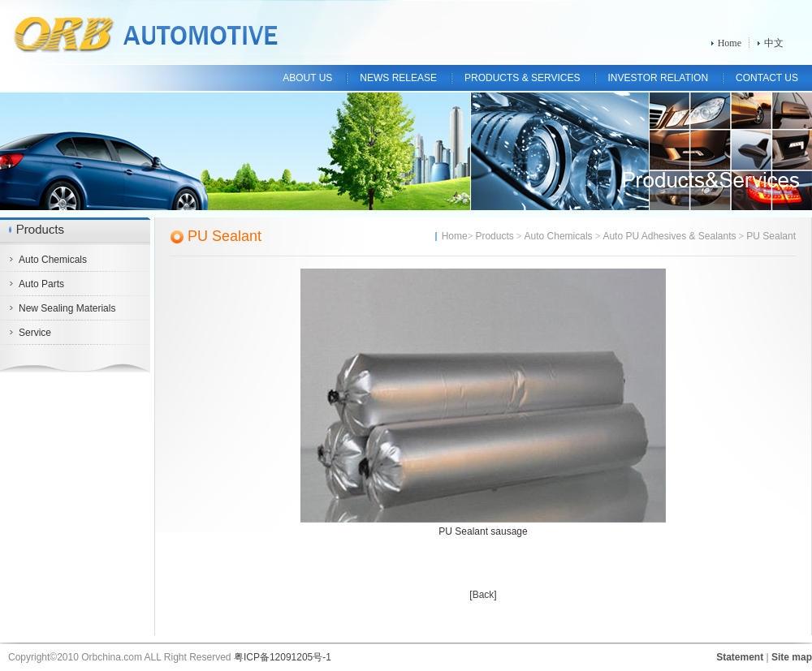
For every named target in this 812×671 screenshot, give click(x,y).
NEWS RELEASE (398, 78)
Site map (791, 657)
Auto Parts (41, 284)
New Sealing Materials (67, 308)
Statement (739, 657)
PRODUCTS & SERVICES (522, 78)
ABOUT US (307, 78)
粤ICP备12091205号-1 (282, 657)
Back (484, 594)
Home (729, 43)
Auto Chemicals (53, 259)
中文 (774, 43)
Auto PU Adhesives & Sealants (669, 236)
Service (35, 332)
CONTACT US (767, 78)
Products (494, 236)
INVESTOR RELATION (658, 78)
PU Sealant (224, 236)
